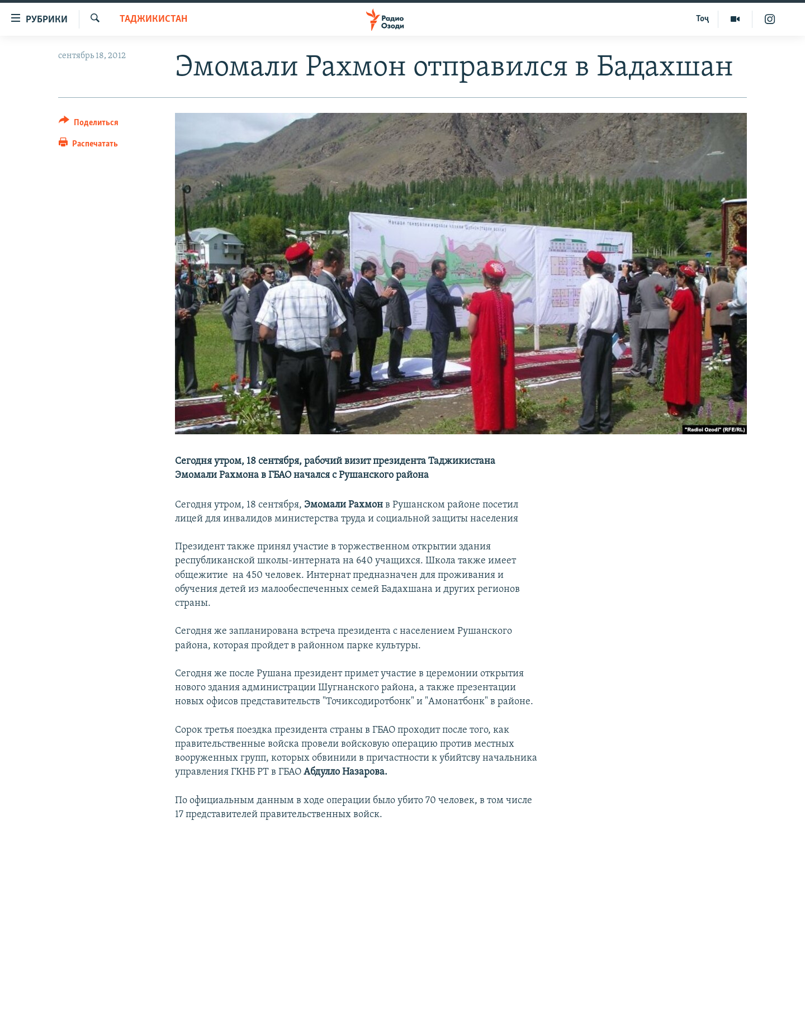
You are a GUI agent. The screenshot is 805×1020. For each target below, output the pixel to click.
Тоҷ (702, 19)
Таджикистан (153, 19)
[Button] (89, 124)
